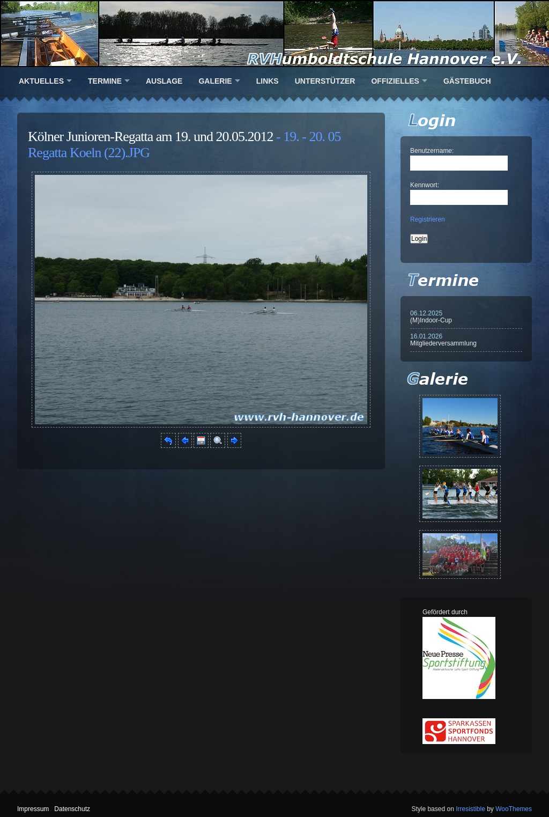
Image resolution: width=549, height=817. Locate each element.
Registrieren (427, 219)
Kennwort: (424, 185)
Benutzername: (432, 150)
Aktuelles (41, 81)
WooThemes (513, 809)
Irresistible (470, 809)
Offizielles (395, 81)
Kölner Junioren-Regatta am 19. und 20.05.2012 (150, 136)
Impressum (33, 809)
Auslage (164, 81)
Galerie (215, 81)
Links (267, 81)
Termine (105, 81)
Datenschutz (72, 809)
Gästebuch (467, 81)
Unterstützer (325, 81)
